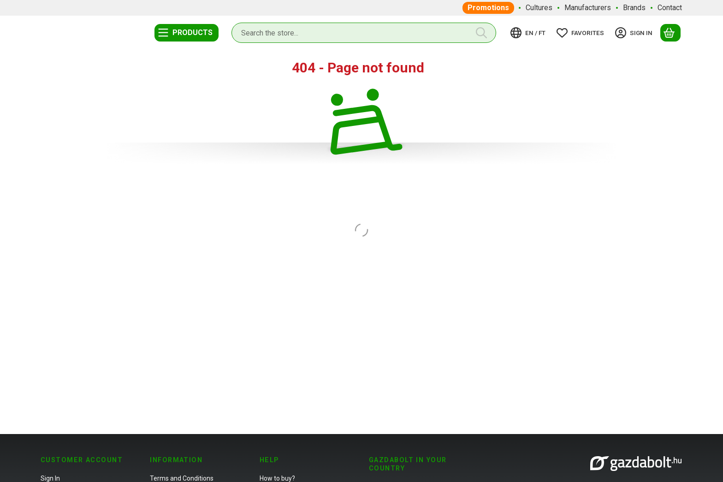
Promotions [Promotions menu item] (488, 7)
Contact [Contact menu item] (670, 7)
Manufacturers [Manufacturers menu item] (587, 7)
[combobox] (363, 33)
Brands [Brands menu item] (634, 7)
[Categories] (186, 33)
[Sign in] (635, 33)
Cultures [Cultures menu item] (539, 7)
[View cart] (670, 33)
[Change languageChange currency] (529, 33)
